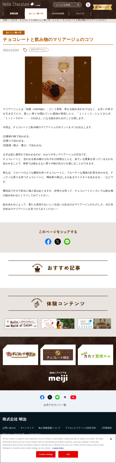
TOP (5, 20)
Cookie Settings (46, 454)
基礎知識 (14, 13)
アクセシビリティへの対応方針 (80, 428)
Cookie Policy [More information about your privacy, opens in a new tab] (58, 448)
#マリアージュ (38, 49)
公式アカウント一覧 (55, 405)
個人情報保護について (49, 428)
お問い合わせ (9, 428)
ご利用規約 (106, 428)
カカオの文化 (58, 13)
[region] (58, 448)
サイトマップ (27, 428)
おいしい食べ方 (36, 13)
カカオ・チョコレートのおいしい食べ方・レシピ (35, 20)
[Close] (110, 439)
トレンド (80, 13)
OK (68, 454)
